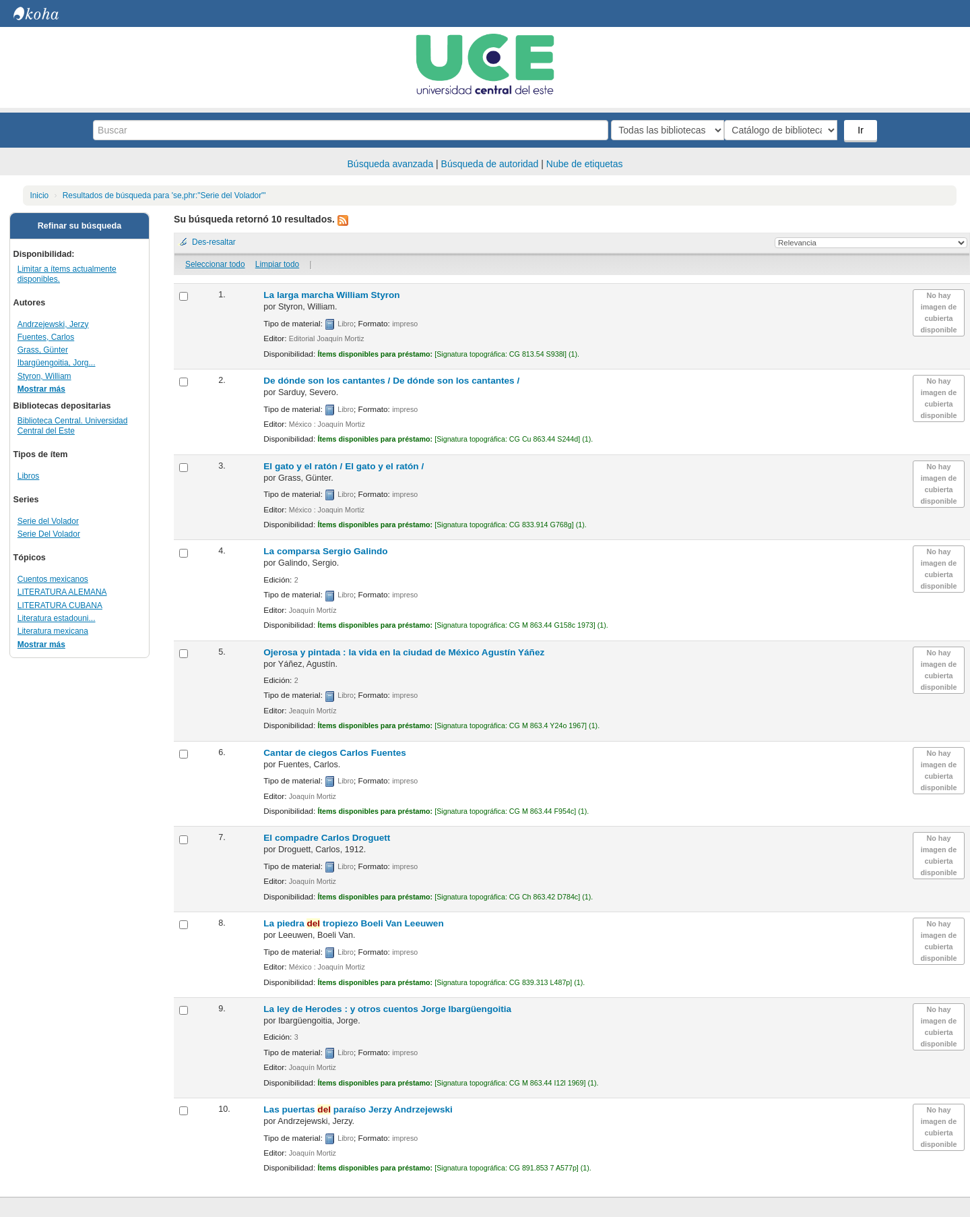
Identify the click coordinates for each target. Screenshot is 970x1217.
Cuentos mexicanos (53, 579)
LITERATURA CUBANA (60, 605)
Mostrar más (41, 389)
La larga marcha (331, 295)
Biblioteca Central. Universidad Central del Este (73, 426)
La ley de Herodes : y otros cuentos (387, 1009)
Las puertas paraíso (358, 1109)
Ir (862, 130)
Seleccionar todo (215, 264)
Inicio (39, 195)
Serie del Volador (48, 521)
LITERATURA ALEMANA (62, 592)
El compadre (326, 838)
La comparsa (325, 551)
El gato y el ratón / (343, 466)
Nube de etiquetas (584, 163)
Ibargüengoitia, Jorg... (57, 362)
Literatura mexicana (53, 631)
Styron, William (44, 376)
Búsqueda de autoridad (490, 163)
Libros (29, 476)
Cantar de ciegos (334, 753)
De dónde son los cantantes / (391, 381)
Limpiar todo (277, 264)
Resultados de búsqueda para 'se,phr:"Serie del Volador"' (164, 195)
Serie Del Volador (49, 534)
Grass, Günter (43, 350)
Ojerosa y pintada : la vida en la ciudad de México (403, 652)
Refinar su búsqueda (80, 226)
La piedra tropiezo (353, 923)
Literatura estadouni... (57, 618)
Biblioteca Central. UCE (47, 13)
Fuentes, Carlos (46, 337)
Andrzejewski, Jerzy (53, 324)
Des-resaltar (214, 242)
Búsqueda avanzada (391, 163)
